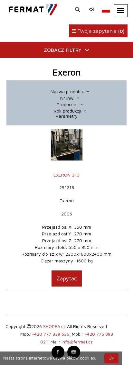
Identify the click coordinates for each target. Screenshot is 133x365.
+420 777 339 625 (50, 334)
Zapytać (66, 278)
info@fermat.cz (77, 341)
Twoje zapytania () (98, 31)
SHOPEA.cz (54, 326)
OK (111, 358)
